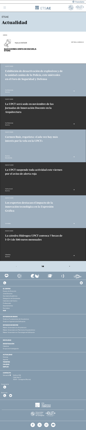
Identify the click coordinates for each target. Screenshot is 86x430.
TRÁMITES (6, 362)
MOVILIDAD (7, 340)
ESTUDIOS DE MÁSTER (10, 325)
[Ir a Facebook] (33, 425)
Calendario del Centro (10, 301)
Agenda (5, 359)
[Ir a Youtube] (53, 425)
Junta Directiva (7, 293)
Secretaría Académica (10, 296)
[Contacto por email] (81, 283)
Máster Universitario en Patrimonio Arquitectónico (19, 330)
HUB (4, 310)
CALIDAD (6, 364)
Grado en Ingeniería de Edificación (14, 321)
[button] (65, 1)
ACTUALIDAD (7, 354)
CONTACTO (7, 373)
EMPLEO (6, 367)
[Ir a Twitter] (39, 425)
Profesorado (7, 303)
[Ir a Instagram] (46, 425)
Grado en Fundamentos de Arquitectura (16, 319)
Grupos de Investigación (11, 348)
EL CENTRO (7, 288)
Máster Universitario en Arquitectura (14, 327)
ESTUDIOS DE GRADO (10, 316)
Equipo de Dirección (9, 291)
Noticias (5, 357)
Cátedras (6, 346)
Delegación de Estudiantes (11, 298)
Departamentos (8, 305)
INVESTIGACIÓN (8, 343)
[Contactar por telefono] (5, 283)
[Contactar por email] (11, 396)
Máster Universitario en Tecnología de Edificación (19, 332)
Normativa (6, 308)
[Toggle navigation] (4, 7)
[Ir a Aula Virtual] (50, 276)
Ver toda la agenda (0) (77, 42)
